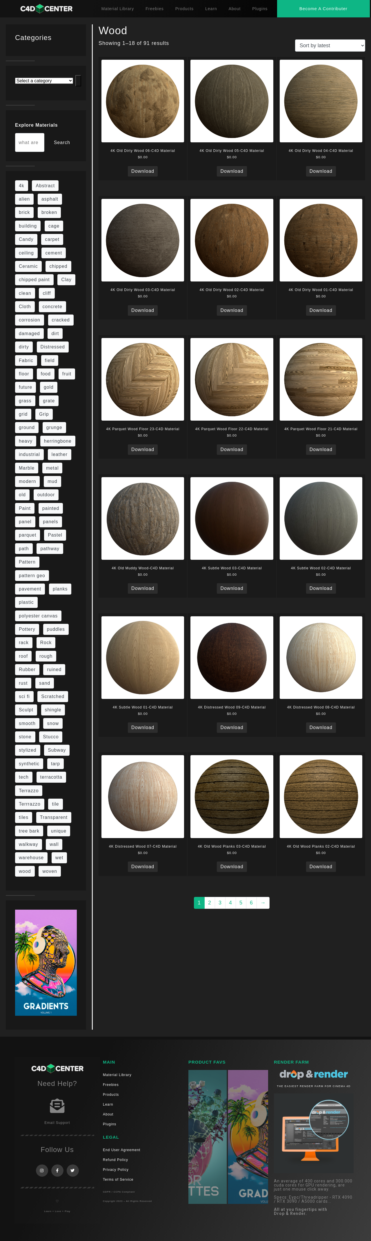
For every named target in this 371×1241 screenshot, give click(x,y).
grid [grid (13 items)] (23, 414)
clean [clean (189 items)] (25, 293)
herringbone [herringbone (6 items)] (58, 441)
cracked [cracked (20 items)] (61, 319)
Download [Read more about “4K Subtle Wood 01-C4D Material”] (142, 727)
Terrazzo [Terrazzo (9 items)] (29, 790)
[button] (323, 8)
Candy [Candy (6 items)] (26, 239)
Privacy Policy (116, 1170)
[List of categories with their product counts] (44, 81)
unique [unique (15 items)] (58, 830)
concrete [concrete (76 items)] (52, 306)
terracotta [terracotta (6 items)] (51, 777)
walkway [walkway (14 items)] (28, 844)
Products (184, 8)
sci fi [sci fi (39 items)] (24, 696)
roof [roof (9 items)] (23, 656)
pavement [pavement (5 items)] (30, 588)
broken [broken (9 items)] (49, 212)
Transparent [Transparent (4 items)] (54, 817)
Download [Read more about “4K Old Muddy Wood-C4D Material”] (142, 588)
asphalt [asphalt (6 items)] (49, 199)
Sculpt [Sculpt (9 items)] (26, 709)
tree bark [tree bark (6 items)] (29, 830)
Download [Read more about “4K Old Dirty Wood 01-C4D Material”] (321, 310)
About (235, 8)
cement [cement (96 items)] (53, 252)
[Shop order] (330, 45)
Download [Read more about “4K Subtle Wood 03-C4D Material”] (231, 588)
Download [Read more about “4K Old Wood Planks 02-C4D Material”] (321, 866)
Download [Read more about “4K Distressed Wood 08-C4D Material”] (321, 727)
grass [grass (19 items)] (25, 400)
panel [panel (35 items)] (25, 521)
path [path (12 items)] (24, 548)
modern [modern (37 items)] (27, 481)
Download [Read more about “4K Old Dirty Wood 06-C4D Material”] (142, 171)
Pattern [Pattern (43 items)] (27, 561)
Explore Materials (36, 125)
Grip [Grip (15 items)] (44, 414)
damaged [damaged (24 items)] (29, 333)
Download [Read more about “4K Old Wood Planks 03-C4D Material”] (231, 866)
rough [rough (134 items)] (45, 656)
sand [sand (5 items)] (44, 683)
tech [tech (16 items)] (24, 777)
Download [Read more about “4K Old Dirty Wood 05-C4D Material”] (231, 171)
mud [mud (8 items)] (52, 481)
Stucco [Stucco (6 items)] (51, 736)
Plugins (260, 8)
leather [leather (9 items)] (60, 454)
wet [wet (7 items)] (59, 857)
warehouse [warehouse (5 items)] (31, 857)
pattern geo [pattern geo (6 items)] (32, 575)
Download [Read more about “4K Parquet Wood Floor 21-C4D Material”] (321, 449)
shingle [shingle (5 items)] (53, 709)
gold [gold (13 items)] (49, 387)
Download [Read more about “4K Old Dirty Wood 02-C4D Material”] (231, 310)
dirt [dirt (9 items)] (55, 333)
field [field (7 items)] (50, 360)
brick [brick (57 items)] (24, 212)
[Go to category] (78, 80)
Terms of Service (118, 1180)
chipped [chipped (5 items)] (58, 266)
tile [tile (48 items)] (55, 804)
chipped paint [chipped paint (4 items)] (34, 279)
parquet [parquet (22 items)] (27, 535)
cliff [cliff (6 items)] (47, 293)
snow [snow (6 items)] (53, 723)
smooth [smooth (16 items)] (27, 723)
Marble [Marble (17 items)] (26, 468)
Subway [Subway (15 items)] (57, 750)
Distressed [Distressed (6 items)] (53, 346)
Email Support (57, 1123)
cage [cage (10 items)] (53, 226)
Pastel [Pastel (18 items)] (55, 535)
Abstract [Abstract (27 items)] (45, 185)
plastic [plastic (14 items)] (26, 602)
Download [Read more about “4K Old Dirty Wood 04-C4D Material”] (321, 171)
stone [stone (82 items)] (25, 736)
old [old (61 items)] (22, 494)
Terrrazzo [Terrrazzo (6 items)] (30, 804)
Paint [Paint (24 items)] (25, 508)
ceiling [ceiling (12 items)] (26, 252)
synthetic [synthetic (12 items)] (29, 763)
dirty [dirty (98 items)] (24, 346)
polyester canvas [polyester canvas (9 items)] (38, 615)
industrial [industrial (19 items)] (29, 454)
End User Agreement (121, 1150)
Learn (211, 8)
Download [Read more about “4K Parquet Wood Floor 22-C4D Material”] (231, 449)
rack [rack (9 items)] (24, 642)
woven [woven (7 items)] (49, 871)
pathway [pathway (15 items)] (49, 548)
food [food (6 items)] (46, 373)
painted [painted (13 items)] (50, 508)
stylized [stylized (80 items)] (28, 750)
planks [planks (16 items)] (60, 588)
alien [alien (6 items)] (24, 199)
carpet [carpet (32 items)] (52, 239)
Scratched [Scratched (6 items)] (52, 696)
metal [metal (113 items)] (52, 468)
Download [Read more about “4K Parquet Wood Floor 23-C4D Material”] (142, 449)
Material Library (117, 8)
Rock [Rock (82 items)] (46, 642)
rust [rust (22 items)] (23, 683)
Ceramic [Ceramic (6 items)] (28, 266)
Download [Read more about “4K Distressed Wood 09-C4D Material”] (231, 727)
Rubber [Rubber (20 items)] (27, 669)
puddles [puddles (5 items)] (56, 629)
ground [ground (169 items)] (27, 427)
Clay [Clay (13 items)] (66, 279)
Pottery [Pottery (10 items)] (27, 629)
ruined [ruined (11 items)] (54, 669)
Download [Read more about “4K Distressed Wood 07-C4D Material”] (142, 866)
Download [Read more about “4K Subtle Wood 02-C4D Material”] (321, 588)
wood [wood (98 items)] (25, 871)
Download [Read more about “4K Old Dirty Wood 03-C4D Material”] (142, 310)
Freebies (154, 8)
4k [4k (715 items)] (21, 185)
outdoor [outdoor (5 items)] (46, 494)
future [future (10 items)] (25, 387)
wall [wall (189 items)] (54, 844)
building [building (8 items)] (28, 226)
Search (62, 142)
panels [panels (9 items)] (50, 521)
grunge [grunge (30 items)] (54, 427)
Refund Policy (115, 1160)
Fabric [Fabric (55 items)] (26, 360)
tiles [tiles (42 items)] (23, 817)
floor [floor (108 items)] (24, 373)
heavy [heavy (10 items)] (25, 441)
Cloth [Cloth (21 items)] (25, 306)
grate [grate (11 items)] (49, 400)
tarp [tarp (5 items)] (55, 763)
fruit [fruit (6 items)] (66, 373)
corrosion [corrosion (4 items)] (29, 319)
